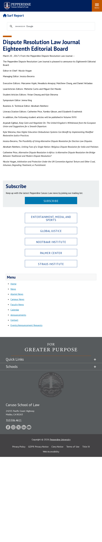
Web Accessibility (51, 451)
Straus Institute (51, 264)
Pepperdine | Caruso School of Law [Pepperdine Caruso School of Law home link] (17, 4)
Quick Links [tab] (15, 359)
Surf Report (13, 15)
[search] (50, 26)
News (13, 289)
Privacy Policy (18, 446)
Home (13, 283)
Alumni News (16, 294)
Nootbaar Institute (51, 242)
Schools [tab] (12, 366)
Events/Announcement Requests (26, 325)
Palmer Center (51, 253)
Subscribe (51, 201)
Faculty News (17, 304)
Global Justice (51, 231)
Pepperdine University (60, 439)
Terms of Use (72, 446)
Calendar (14, 309)
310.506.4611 (14, 420)
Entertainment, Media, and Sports (51, 218)
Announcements (18, 314)
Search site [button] (50, 4)
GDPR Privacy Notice (38, 446)
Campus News (17, 299)
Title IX (86, 446)
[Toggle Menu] (97, 6)
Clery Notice (57, 446)
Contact (14, 320)
